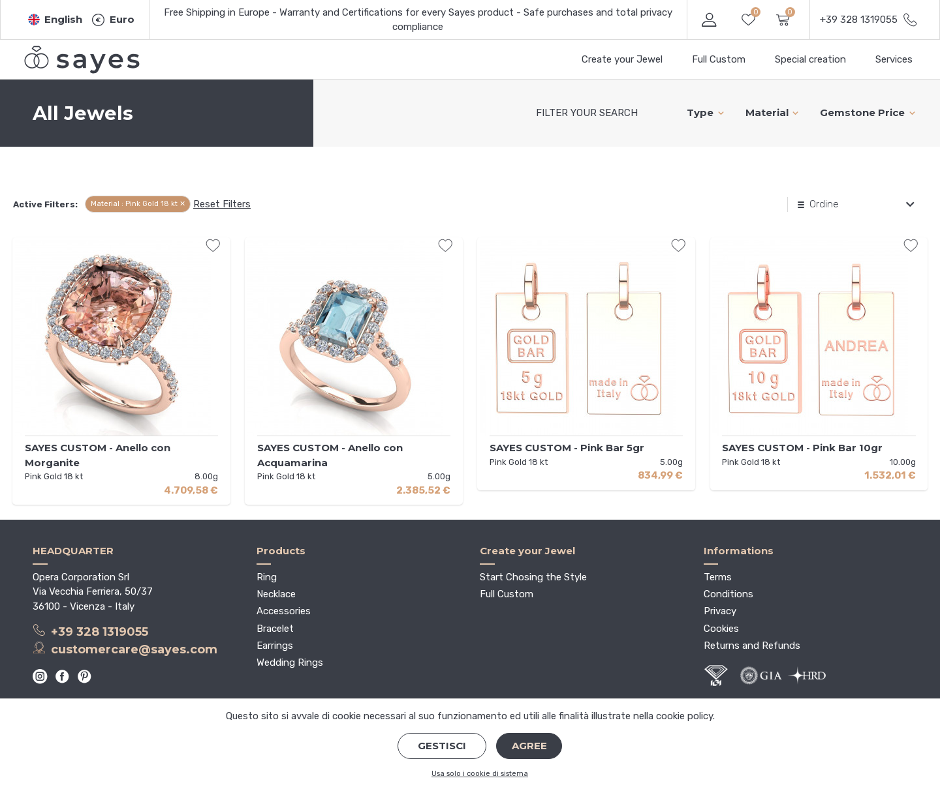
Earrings (275, 645)
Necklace (276, 594)
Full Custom (718, 59)
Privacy (720, 611)
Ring (267, 577)
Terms (718, 577)
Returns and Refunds (752, 645)
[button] (55, 19)
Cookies (721, 628)
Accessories (284, 611)
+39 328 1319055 (90, 631)
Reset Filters (222, 204)
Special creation (810, 59)
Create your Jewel (622, 59)
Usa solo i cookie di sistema (479, 773)
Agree (529, 745)
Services (894, 59)
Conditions (728, 594)
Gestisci (442, 745)
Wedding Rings (290, 662)
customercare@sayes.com (125, 649)
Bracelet (275, 628)
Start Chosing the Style (533, 577)
